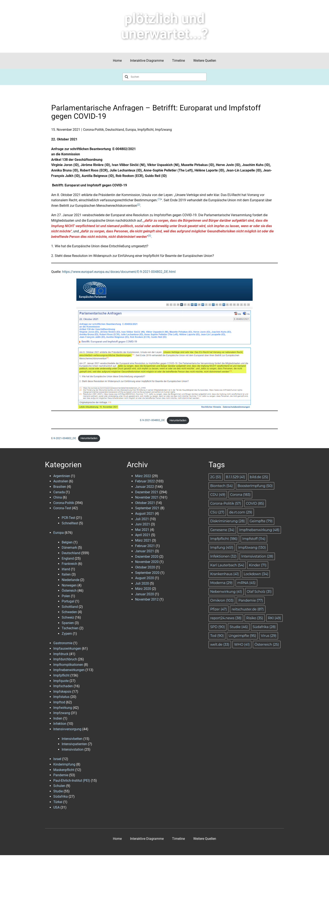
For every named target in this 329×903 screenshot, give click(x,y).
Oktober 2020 (145, 567)
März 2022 (143, 476)
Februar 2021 (145, 546)
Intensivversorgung (67, 729)
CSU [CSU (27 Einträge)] (217, 512)
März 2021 (143, 540)
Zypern (67, 634)
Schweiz (68, 617)
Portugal (68, 601)
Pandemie (60, 775)
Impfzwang (163, 130)
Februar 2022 (145, 481)
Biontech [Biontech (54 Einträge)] (221, 486)
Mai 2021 (142, 530)
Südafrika (60, 796)
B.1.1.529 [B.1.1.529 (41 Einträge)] (235, 477)
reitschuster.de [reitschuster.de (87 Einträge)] (248, 609)
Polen (66, 596)
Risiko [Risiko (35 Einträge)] (254, 618)
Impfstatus (61, 697)
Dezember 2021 (146, 492)
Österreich (69, 591)
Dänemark (69, 548)
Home (117, 61)
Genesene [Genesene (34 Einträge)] (222, 530)
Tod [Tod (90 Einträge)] (217, 636)
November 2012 (147, 599)
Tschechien (70, 628)
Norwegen (69, 585)
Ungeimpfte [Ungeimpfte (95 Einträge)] (242, 636)
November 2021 (147, 497)
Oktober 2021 (145, 503)
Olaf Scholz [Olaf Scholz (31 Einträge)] (259, 592)
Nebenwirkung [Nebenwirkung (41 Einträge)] (226, 592)
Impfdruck (60, 654)
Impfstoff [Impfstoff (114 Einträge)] (253, 539)
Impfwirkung (62, 708)
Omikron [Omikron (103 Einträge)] (222, 600)
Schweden (69, 612)
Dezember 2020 (146, 557)
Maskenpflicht (63, 770)
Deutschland (114, 130)
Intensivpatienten (74, 744)
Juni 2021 (142, 524)
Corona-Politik (93, 130)
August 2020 (144, 578)
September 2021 (147, 508)
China (57, 497)
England (68, 558)
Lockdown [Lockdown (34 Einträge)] (256, 574)
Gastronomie (62, 643)
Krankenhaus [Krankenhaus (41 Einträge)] (224, 574)
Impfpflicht (145, 130)
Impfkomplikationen (68, 665)
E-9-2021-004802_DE (152, 420)
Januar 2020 (144, 594)
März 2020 (143, 589)
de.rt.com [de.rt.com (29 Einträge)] (240, 512)
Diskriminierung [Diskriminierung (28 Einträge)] (227, 521)
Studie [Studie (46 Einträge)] (239, 627)
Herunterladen (178, 420)
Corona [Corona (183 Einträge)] (240, 495)
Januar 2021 (144, 551)
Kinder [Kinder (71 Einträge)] (257, 565)
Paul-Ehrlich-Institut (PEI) (71, 781)
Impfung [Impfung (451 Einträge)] (221, 548)
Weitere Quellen (204, 61)
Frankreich (69, 564)
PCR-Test (68, 518)
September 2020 (147, 573)
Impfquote (61, 681)
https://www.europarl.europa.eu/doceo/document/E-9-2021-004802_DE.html (119, 272)
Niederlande (70, 580)
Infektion (59, 724)
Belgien (67, 542)
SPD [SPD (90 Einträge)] (217, 627)
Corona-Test (62, 508)
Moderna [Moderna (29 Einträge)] (221, 583)
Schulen (59, 786)
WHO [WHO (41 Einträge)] (242, 644)
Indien (57, 718)
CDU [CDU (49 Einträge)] (217, 495)
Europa (130, 130)
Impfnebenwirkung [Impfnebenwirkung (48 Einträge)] (259, 530)
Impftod (59, 702)
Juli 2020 (142, 583)
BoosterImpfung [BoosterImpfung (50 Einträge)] (255, 486)
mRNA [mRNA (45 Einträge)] (246, 583)
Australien (60, 481)
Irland (66, 569)
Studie (58, 791)
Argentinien (61, 476)
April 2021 (142, 535)
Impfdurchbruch (65, 659)
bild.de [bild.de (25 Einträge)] (259, 477)
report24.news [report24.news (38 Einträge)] (226, 618)
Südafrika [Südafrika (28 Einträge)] (264, 627)
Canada (59, 492)
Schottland (70, 607)
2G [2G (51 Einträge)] (215, 477)
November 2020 (147, 562)
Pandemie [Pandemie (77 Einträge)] (250, 600)
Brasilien (59, 487)
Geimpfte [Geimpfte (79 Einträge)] (260, 521)
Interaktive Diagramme (147, 61)
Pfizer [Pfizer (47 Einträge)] (218, 609)
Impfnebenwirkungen (69, 670)
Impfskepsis (62, 692)
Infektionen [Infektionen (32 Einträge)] (223, 556)
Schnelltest (70, 523)
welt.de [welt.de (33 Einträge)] (219, 644)
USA (56, 807)
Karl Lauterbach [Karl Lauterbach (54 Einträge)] (227, 565)
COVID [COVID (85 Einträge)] (255, 503)
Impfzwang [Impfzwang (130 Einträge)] (252, 548)
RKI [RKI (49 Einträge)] (274, 618)
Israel (57, 759)
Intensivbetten (72, 739)
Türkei (57, 802)
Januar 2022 (144, 487)
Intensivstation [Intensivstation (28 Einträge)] (257, 556)
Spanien (68, 623)
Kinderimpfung (64, 764)
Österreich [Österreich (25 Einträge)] (267, 644)
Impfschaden (63, 686)
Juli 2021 (142, 519)
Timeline (178, 61)
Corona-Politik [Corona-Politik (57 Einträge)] (225, 503)
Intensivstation (73, 749)
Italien (66, 574)
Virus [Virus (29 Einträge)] (268, 636)
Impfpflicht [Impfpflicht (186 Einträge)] (224, 539)
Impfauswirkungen (67, 648)
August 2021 (144, 514)
